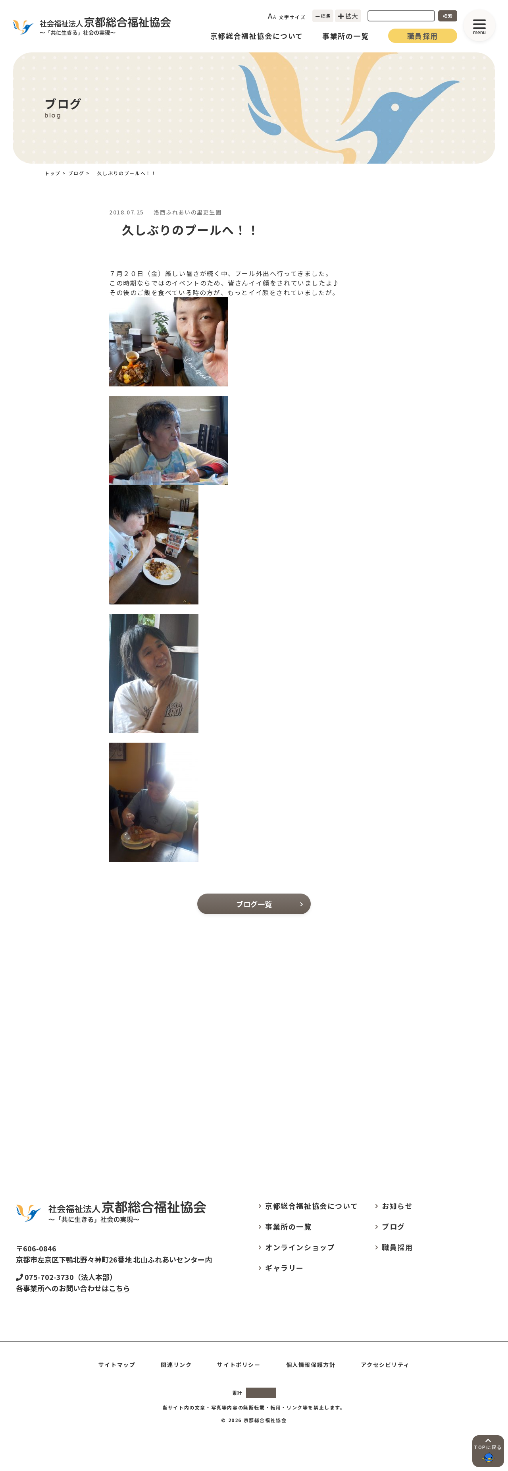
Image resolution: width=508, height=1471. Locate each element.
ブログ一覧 (269, 904)
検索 (447, 15)
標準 (323, 15)
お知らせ (397, 1206)
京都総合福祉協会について (256, 36)
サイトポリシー (238, 1365)
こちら (119, 1288)
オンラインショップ (300, 1247)
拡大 (348, 16)
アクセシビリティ (385, 1365)
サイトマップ (117, 1365)
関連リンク (176, 1365)
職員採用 (422, 36)
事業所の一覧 (345, 36)
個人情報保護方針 (311, 1365)
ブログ (76, 173)
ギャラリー (284, 1268)
